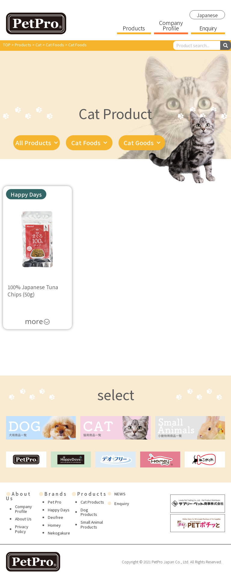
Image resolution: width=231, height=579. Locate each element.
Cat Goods (142, 146)
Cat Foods (89, 146)
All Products (36, 146)
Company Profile (171, 26)
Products (134, 28)
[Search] (225, 45)
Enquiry (207, 28)
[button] (26, 194)
